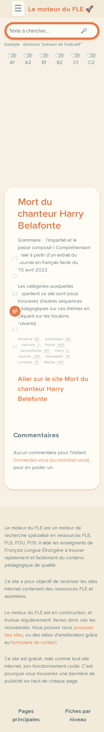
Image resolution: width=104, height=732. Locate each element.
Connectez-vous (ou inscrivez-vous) (51, 460)
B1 (15, 311)
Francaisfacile (34, 351)
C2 (15, 258)
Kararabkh (58, 356)
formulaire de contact (34, 642)
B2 (15, 293)
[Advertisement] (52, 127)
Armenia (29, 339)
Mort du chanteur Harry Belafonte (51, 214)
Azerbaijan (58, 339)
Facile (55, 345)
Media (54, 362)
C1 (15, 276)
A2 (15, 329)
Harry (62, 351)
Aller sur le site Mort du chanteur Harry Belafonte (53, 389)
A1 (15, 346)
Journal (29, 356)
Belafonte (29, 345)
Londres (29, 362)
